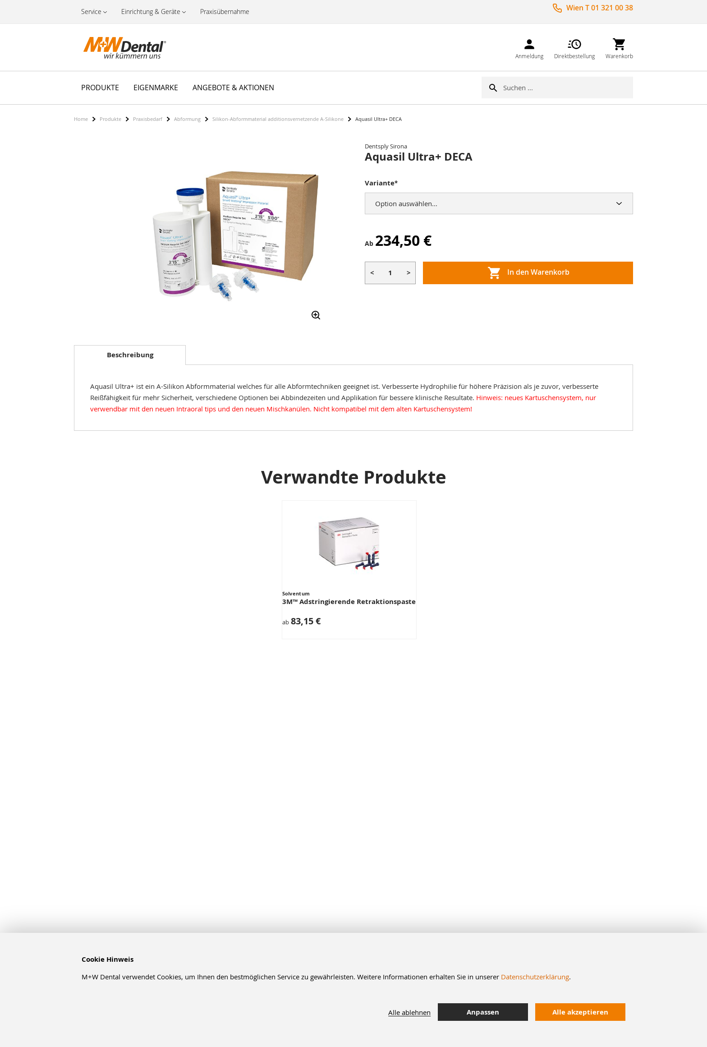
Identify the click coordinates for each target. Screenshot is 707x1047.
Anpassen (483, 1012)
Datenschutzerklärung (535, 976)
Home (81, 118)
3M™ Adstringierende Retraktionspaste (349, 601)
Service (91, 11)
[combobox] (568, 87)
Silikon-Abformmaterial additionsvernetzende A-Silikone (278, 118)
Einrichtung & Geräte (150, 11)
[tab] (130, 355)
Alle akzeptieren (580, 1012)
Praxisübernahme (224, 11)
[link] (529, 47)
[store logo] (119, 47)
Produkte (110, 118)
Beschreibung (130, 355)
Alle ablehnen (409, 1012)
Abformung (187, 118)
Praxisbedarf (147, 118)
